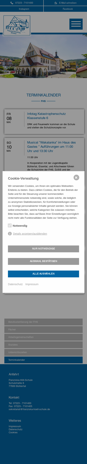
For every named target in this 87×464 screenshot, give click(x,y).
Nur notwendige (43, 248)
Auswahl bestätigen (43, 261)
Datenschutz (15, 284)
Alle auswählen (43, 273)
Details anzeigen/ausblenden (30, 233)
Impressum (31, 284)
